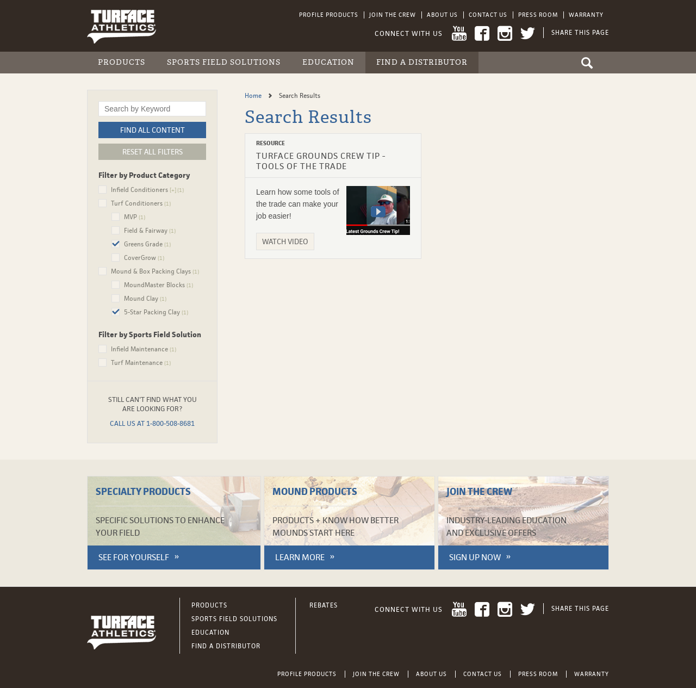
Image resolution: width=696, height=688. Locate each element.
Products (121, 62)
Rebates (323, 605)
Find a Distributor (422, 62)
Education (328, 62)
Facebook (482, 33)
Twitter (527, 33)
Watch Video (285, 241)
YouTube (459, 33)
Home (254, 95)
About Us (442, 14)
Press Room (538, 14)
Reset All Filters (152, 152)
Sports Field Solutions (224, 62)
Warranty (586, 14)
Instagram (505, 33)
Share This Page (580, 32)
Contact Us (488, 14)
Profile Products (328, 14)
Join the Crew (392, 14)
